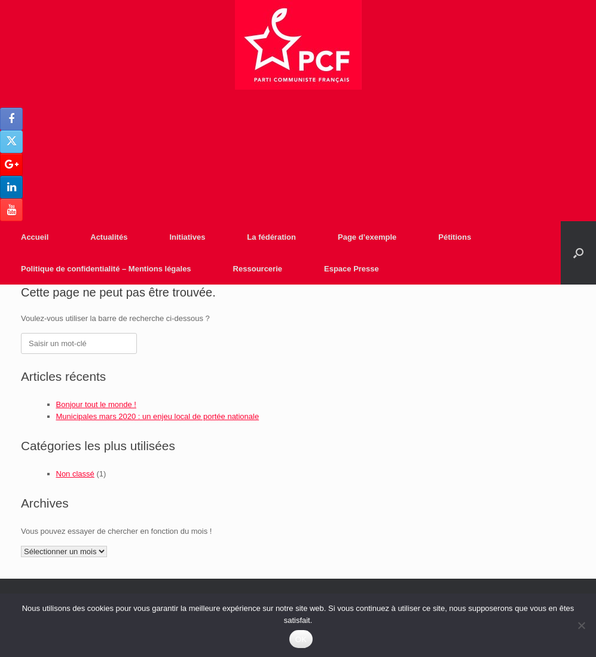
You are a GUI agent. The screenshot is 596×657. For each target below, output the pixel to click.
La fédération (271, 237)
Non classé (75, 473)
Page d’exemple (367, 237)
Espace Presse (351, 268)
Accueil (34, 237)
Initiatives (187, 237)
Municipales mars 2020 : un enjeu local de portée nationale (157, 416)
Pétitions (454, 237)
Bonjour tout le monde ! (96, 404)
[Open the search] (578, 253)
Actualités (108, 237)
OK (301, 639)
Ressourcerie (257, 268)
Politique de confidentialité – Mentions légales (106, 268)
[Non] (581, 625)
